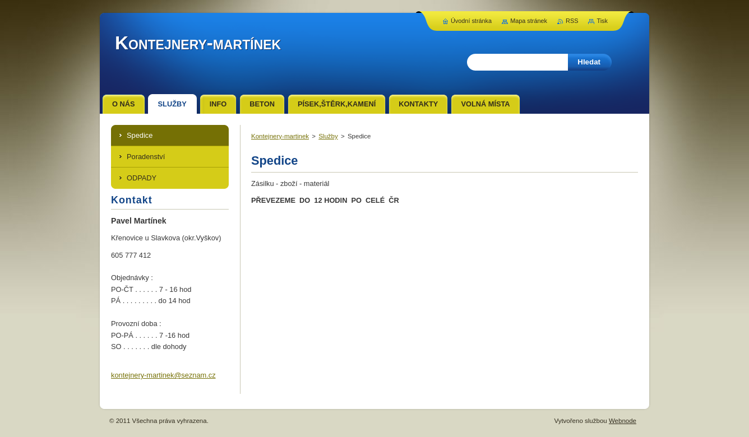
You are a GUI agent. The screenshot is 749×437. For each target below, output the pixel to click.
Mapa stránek (528, 20)
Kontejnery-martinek (280, 136)
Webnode (622, 420)
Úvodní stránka (471, 20)
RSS (572, 20)
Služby (328, 136)
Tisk (602, 20)
